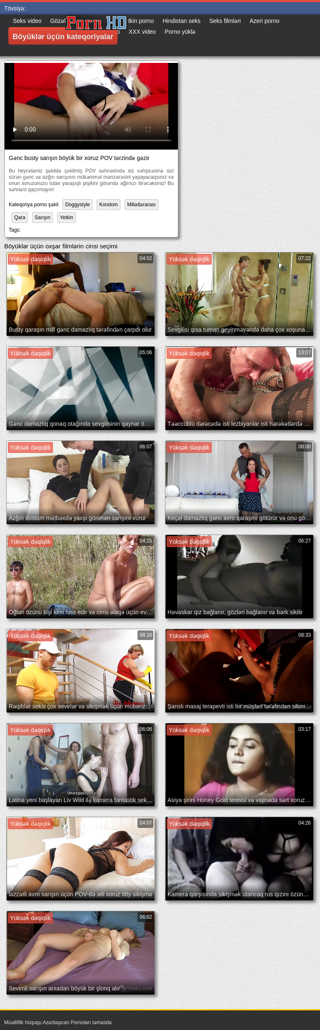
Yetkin (66, 217)
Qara (19, 217)
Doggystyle (77, 205)
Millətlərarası (141, 205)
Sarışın (42, 217)
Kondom (108, 205)
